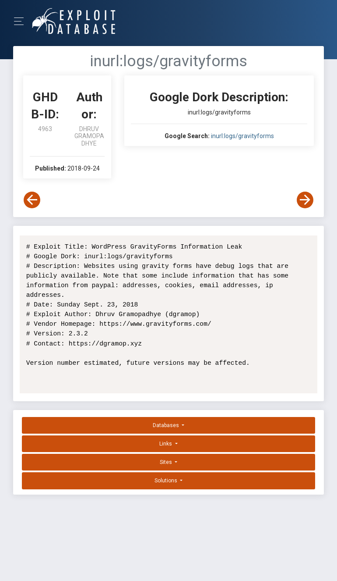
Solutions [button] (166, 481)
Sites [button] (166, 462)
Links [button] (166, 444)
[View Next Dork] (305, 200)
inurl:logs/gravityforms (242, 135)
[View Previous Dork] (32, 200)
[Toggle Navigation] (22, 21)
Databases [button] (166, 425)
